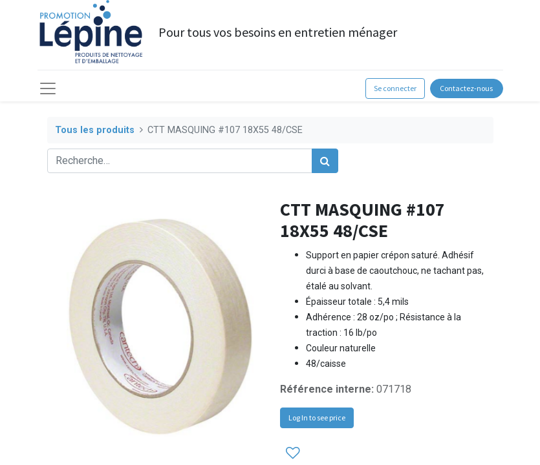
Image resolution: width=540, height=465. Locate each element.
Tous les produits (95, 130)
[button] (293, 453)
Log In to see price (316, 417)
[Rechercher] (325, 161)
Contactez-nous (466, 88)
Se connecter (395, 88)
